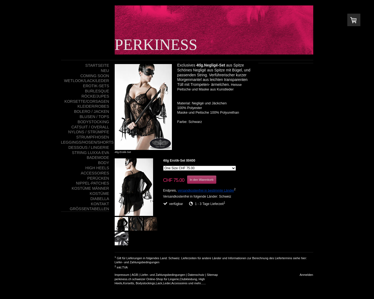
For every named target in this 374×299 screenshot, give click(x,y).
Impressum (122, 274)
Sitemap (212, 274)
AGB (135, 274)
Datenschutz (196, 274)
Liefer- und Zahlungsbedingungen (137, 262)
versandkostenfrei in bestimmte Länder (206, 190)
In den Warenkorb (202, 179)
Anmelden (306, 274)
